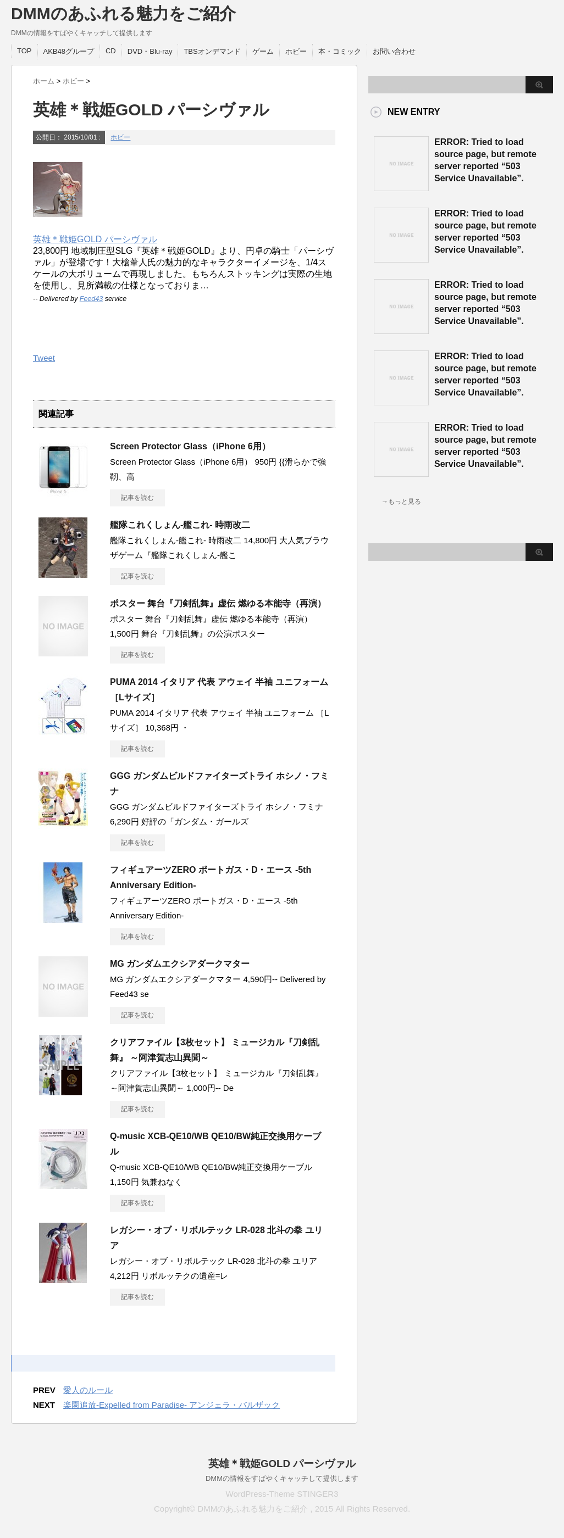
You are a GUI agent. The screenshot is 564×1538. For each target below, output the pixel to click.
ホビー (296, 51)
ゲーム (263, 51)
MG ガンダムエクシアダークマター (180, 963)
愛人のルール (88, 1390)
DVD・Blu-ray (150, 51)
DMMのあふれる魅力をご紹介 (123, 13)
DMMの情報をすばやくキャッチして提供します (282, 1478)
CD (111, 51)
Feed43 (91, 299)
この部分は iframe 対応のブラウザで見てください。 (412, 731)
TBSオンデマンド (212, 51)
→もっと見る (401, 501)
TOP (24, 51)
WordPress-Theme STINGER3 (282, 1493)
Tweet (44, 358)
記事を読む (137, 497)
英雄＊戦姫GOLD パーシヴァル (95, 239)
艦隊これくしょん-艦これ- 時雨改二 (180, 525)
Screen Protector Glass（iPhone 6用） (190, 446)
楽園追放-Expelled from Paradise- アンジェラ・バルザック (171, 1404)
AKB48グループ (68, 51)
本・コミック (339, 51)
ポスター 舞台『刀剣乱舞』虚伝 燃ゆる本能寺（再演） (218, 603)
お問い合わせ (394, 51)
